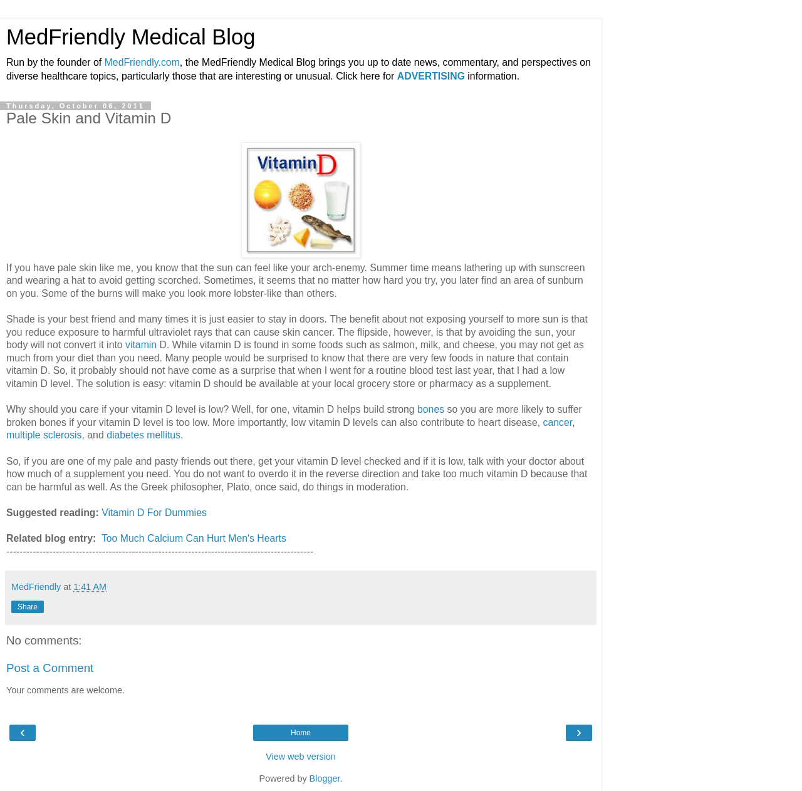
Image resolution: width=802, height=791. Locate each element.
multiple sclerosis (44, 435)
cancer (558, 422)
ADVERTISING (431, 76)
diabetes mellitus (143, 435)
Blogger (325, 778)
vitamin (142, 344)
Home (301, 732)
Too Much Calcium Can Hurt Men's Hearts (194, 538)
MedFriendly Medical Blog (130, 37)
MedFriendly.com (142, 62)
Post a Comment (49, 668)
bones (432, 409)
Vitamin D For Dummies (154, 512)
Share (28, 606)
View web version (301, 757)
